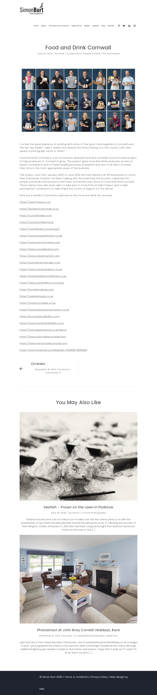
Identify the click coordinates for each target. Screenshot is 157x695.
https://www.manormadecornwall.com (43, 343)
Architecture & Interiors (59, 26)
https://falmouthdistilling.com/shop (42, 282)
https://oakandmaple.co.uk (36, 296)
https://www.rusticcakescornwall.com (43, 336)
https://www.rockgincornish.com (40, 256)
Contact (110, 26)
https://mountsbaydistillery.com (40, 316)
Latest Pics (76, 53)
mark (61, 53)
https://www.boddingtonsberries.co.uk (43, 276)
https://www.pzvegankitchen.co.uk (41, 235)
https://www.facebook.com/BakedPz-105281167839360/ (53, 350)
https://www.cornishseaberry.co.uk (41, 269)
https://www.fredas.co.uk (35, 202)
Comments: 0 (53, 372)
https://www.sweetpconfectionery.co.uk (44, 309)
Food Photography (95, 512)
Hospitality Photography (91, 635)
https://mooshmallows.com (37, 289)
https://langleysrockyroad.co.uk (39, 209)
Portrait (96, 53)
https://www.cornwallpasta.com (39, 249)
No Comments (111, 53)
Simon (65, 369)
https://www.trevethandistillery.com (42, 323)
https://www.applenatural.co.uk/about (43, 330)
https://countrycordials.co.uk (37, 303)
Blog (103, 26)
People (87, 26)
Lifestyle (95, 26)
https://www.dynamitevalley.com (40, 262)
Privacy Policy (99, 677)
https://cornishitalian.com (36, 215)
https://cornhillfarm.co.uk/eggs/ (40, 229)
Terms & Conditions (76, 677)
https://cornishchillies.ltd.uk (37, 222)
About (43, 26)
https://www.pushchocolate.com (40, 242)
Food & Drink (76, 26)
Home (36, 26)
